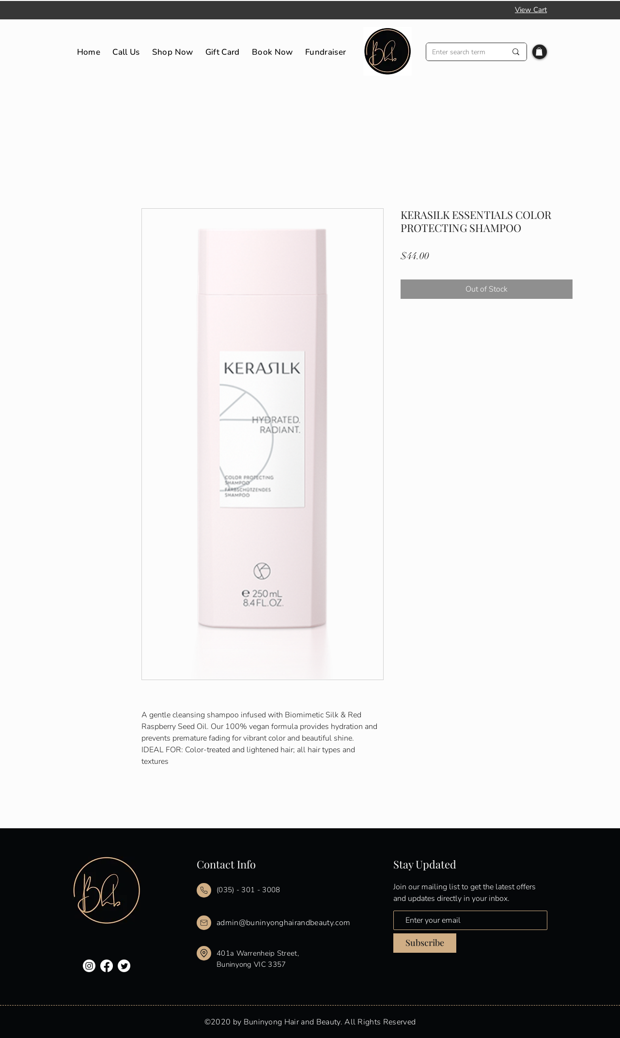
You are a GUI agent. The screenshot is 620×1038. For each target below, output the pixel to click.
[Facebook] (106, 966)
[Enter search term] (462, 52)
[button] (539, 51)
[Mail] (204, 890)
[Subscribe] (424, 943)
